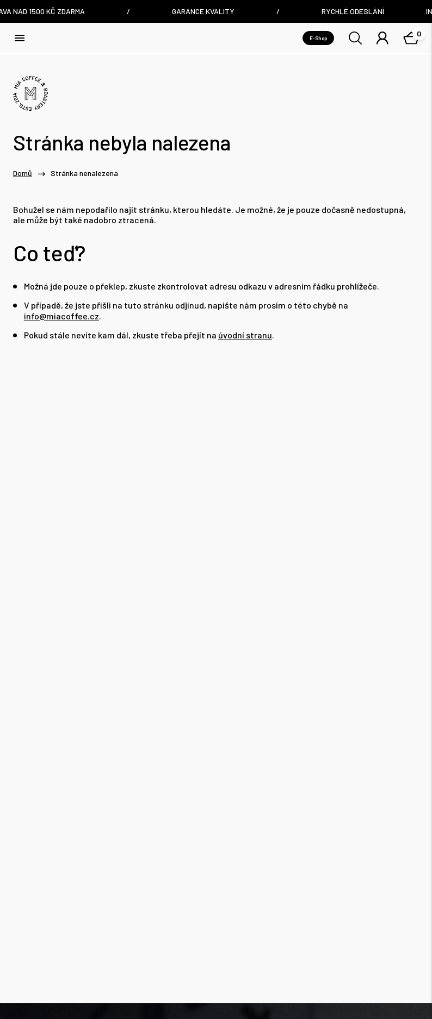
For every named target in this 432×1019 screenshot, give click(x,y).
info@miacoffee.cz (61, 316)
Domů (22, 173)
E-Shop (318, 38)
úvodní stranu (245, 335)
